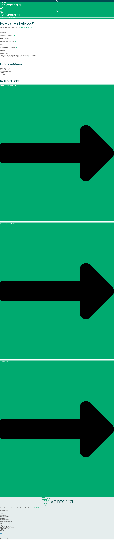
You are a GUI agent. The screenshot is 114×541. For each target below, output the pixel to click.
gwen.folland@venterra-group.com (30, 56)
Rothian (7, 538)
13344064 (36, 507)
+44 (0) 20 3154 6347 (27, 27)
